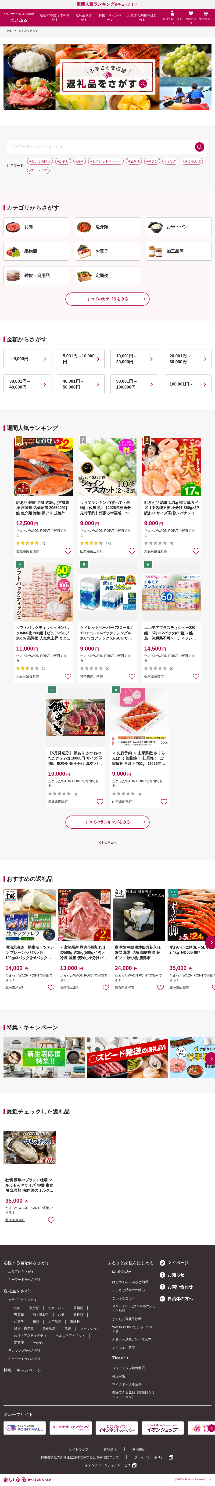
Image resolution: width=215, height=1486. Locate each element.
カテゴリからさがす (23, 1300)
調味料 (75, 1322)
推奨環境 (110, 1449)
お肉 (17, 1308)
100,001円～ (181, 384)
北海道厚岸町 (15, 1220)
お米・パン (56, 1308)
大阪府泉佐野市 (155, 551)
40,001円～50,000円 (73, 384)
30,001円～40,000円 (20, 384)
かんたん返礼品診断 (127, 1319)
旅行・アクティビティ (30, 1335)
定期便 (19, 1342)
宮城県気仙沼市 (27, 551)
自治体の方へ (176, 1298)
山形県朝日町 (122, 802)
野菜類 (19, 1315)
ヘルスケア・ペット (70, 1335)
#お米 (79, 161)
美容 (67, 1329)
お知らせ (172, 1275)
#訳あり (63, 161)
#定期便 (134, 161)
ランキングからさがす (24, 1350)
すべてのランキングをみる (107, 822)
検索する (199, 147)
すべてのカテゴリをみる (107, 299)
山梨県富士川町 (91, 551)
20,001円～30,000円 (180, 359)
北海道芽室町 (15, 987)
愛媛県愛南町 (58, 802)
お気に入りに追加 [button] (68, 550)
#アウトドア (38, 170)
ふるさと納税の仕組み (128, 1290)
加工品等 (54, 1322)
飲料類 (78, 1315)
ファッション (90, 1329)
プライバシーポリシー (150, 1457)
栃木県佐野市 (154, 676)
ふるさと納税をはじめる (142, 17)
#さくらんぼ (192, 161)
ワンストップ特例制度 (128, 1368)
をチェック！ (105, 4)
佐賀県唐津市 (124, 987)
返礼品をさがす (84, 17)
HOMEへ (109, 842)
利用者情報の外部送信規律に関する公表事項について (79, 1457)
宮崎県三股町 (70, 987)
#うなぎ (170, 161)
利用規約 (138, 1449)
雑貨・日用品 (24, 1329)
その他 (38, 1342)
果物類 (78, 1308)
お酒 (61, 1315)
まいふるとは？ (123, 1298)
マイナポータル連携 (127, 1384)
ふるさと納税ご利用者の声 (131, 1339)
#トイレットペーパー (106, 161)
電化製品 (49, 1329)
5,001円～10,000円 (79, 359)
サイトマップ (78, 1449)
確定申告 (118, 1376)
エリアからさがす (21, 1271)
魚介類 (34, 1308)
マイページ (174, 1263)
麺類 (36, 1322)
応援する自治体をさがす (54, 17)
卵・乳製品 (41, 1315)
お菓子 (19, 1322)
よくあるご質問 (123, 1348)
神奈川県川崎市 (91, 676)
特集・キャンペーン (110, 17)
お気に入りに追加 (51, 987)
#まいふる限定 (40, 161)
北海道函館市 (179, 987)
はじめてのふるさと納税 (130, 1282)
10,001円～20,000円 (126, 359)
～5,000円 (18, 358)
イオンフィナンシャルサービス (108, 1465)
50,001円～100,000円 (126, 384)
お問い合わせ (176, 1286)
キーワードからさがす (24, 1279)
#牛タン (152, 161)
